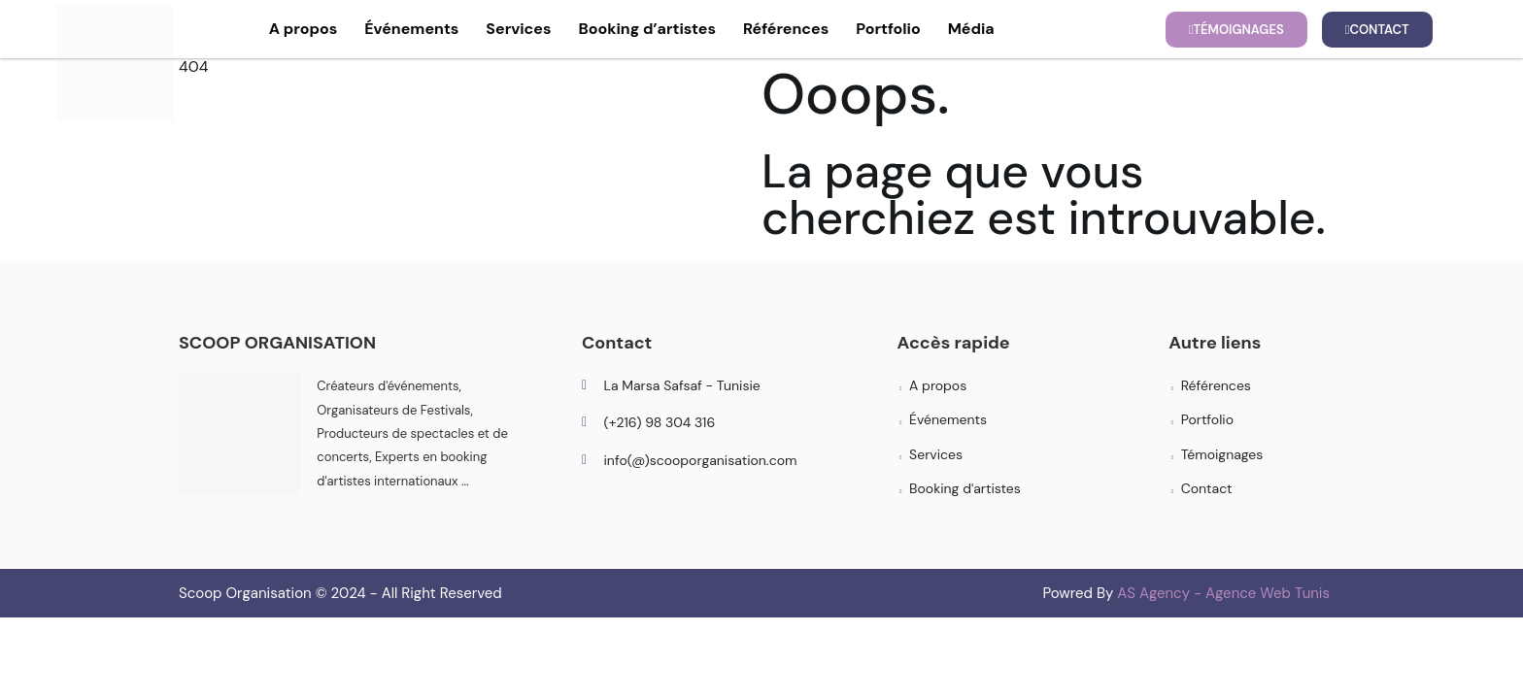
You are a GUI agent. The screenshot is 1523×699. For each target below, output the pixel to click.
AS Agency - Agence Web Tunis (1223, 593)
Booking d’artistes (646, 28)
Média (971, 28)
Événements (411, 28)
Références (786, 28)
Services (518, 28)
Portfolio (888, 28)
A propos (303, 28)
